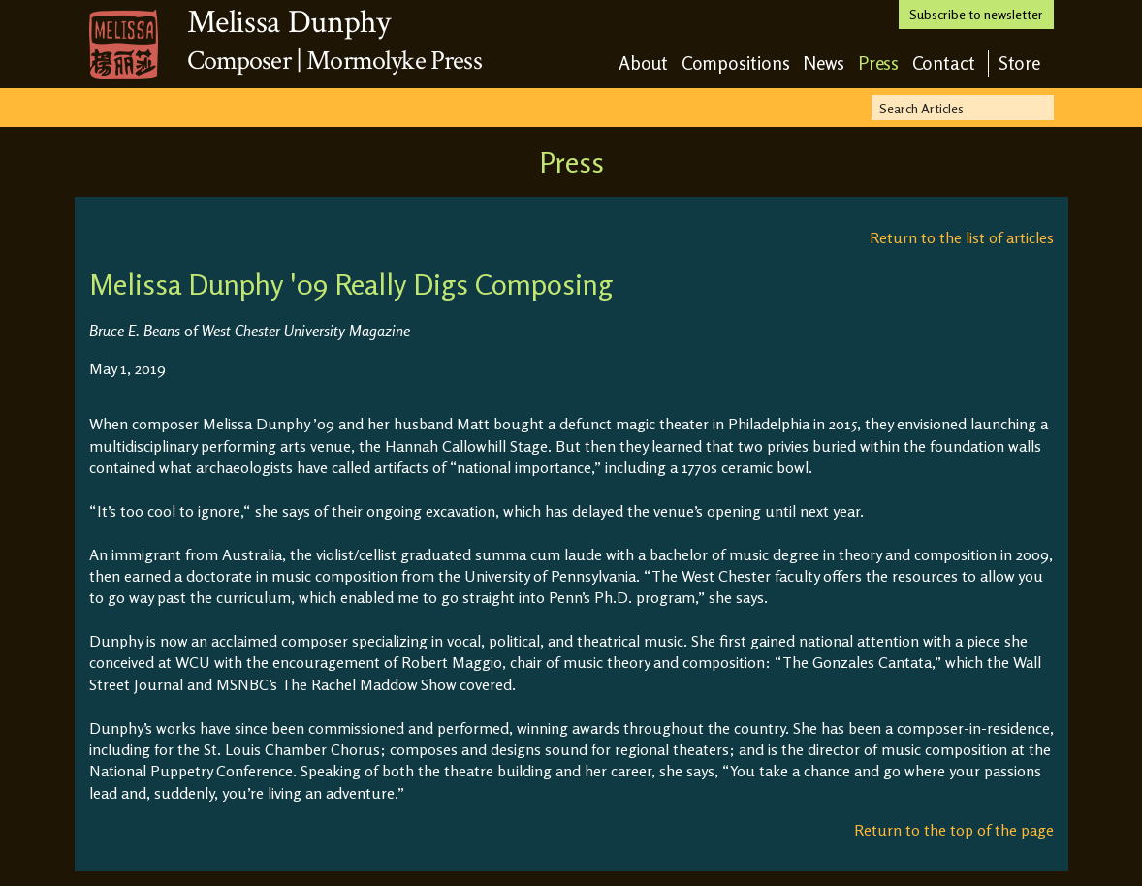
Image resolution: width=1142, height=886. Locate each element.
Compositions (736, 62)
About (644, 62)
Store (1020, 62)
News (824, 62)
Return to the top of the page (954, 829)
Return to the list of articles (962, 237)
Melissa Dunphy (289, 22)
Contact (943, 62)
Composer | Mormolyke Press (334, 61)
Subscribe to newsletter (976, 14)
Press (879, 62)
